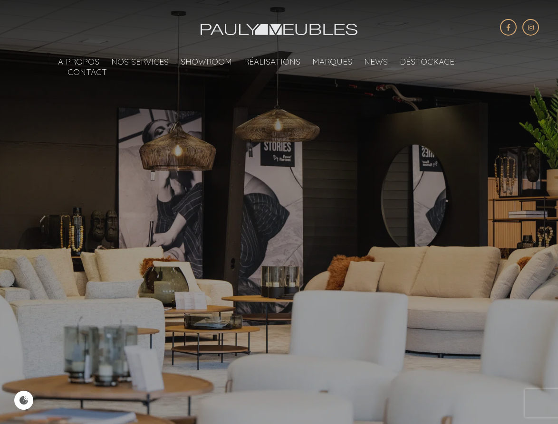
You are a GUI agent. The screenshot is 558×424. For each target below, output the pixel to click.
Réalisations (272, 61)
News (376, 61)
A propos (78, 61)
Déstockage (427, 61)
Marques (332, 61)
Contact (87, 72)
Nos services (140, 61)
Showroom (206, 61)
